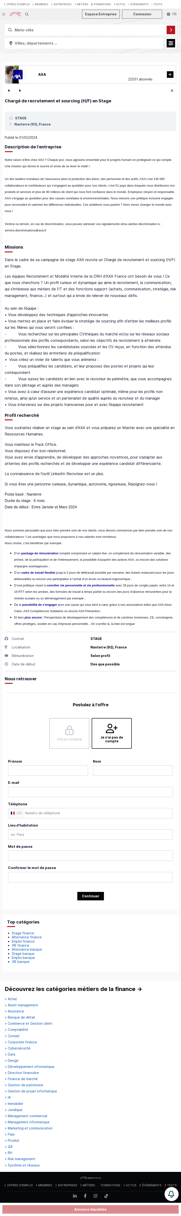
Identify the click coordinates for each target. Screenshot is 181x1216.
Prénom (15, 761)
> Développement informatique (29, 1067)
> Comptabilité (16, 1030)
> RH (8, 1153)
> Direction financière (22, 1073)
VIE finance (20, 945)
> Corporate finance (21, 1042)
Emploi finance (23, 941)
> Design (12, 1060)
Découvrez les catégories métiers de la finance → (73, 989)
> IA (8, 1097)
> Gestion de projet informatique (31, 1091)
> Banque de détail (20, 1017)
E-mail (13, 783)
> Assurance (14, 1011)
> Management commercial (26, 1116)
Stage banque (23, 954)
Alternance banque (27, 949)
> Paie (10, 1134)
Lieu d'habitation (23, 825)
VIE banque (20, 962)
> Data (10, 1054)
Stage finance (23, 933)
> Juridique (13, 1110)
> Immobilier (14, 1104)
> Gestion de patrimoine (24, 1085)
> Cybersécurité (17, 1048)
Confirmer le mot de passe (32, 868)
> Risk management (20, 1159)
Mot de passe (20, 846)
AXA (42, 74)
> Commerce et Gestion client (28, 1023)
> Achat (11, 999)
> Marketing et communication (29, 1128)
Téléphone (17, 804)
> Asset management (21, 1005)
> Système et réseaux (22, 1165)
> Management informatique (27, 1122)
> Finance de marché (21, 1079)
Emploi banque (23, 958)
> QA (8, 1147)
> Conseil (12, 1036)
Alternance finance (27, 937)
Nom (97, 761)
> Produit (12, 1140)
